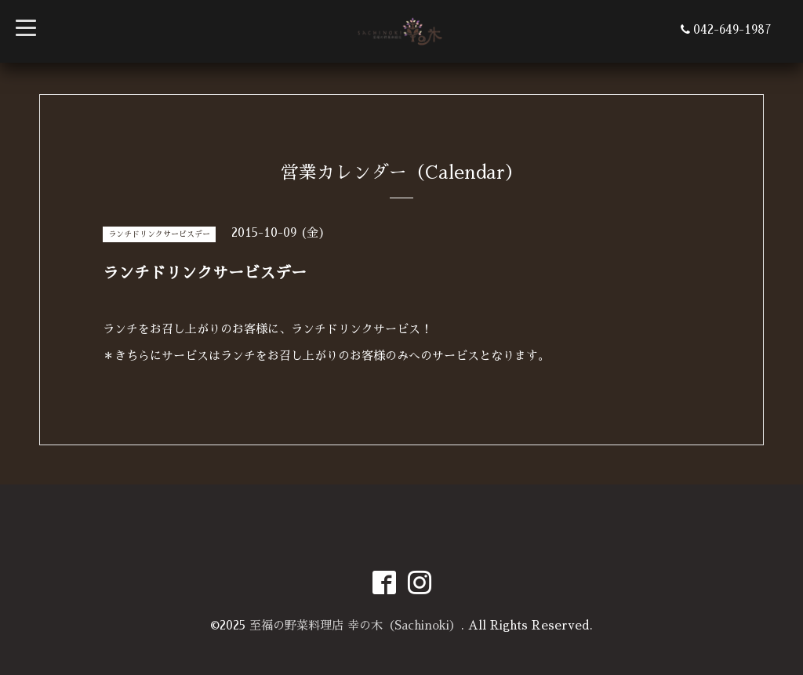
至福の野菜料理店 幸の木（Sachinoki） (355, 625)
